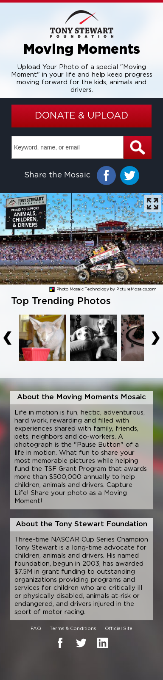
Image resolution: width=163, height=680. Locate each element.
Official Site (118, 629)
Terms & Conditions (73, 629)
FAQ (36, 629)
